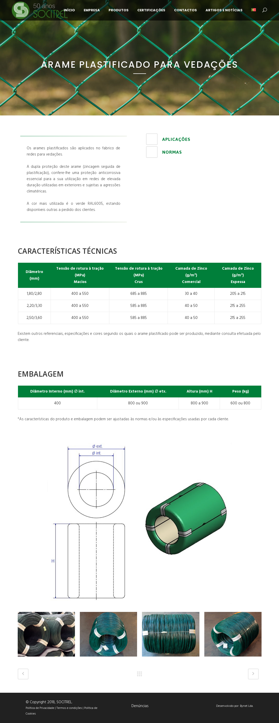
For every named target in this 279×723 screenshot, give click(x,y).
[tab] (202, 139)
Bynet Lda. (246, 706)
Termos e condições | (70, 708)
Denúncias (140, 706)
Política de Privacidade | (41, 708)
